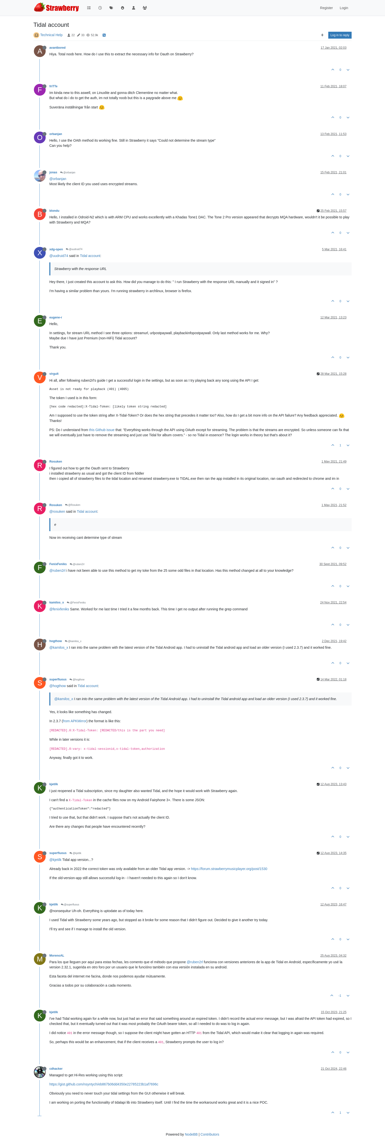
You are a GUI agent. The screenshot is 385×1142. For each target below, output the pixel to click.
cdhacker (56, 1068)
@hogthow (76, 679)
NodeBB (191, 1134)
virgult (53, 374)
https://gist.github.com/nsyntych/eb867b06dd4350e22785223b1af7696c (103, 1084)
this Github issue (102, 430)
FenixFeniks (58, 564)
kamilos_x (56, 602)
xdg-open (56, 249)
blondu (54, 210)
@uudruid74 (74, 249)
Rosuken (55, 461)
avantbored (57, 47)
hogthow (55, 641)
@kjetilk (75, 853)
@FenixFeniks (76, 602)
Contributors (210, 1134)
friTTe (53, 86)
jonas (53, 172)
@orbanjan (67, 172)
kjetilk (53, 784)
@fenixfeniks (59, 609)
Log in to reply (339, 35)
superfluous (58, 679)
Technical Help (51, 35)
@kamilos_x (73, 641)
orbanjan (55, 134)
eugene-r (55, 317)
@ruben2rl (77, 564)
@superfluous (70, 904)
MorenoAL (56, 955)
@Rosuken (72, 505)
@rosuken (57, 511)
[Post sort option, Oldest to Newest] (322, 35)
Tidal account (90, 256)
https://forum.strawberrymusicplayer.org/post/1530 (229, 869)
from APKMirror (74, 721)
